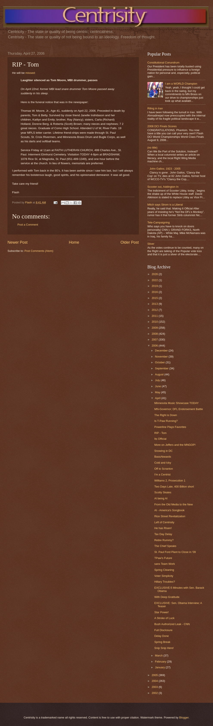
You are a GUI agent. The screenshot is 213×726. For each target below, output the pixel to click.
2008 (155, 333)
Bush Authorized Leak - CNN (172, 624)
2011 (155, 315)
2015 (155, 298)
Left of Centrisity (164, 522)
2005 (155, 675)
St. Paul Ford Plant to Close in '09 (175, 552)
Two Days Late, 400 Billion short (174, 486)
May (158, 392)
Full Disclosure (163, 630)
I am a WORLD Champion (181, 83)
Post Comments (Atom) (39, 250)
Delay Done (161, 636)
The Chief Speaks (165, 546)
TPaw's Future (163, 558)
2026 (155, 274)
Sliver (150, 243)
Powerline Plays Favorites (170, 427)
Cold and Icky (162, 462)
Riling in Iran (155, 108)
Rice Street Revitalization (169, 516)
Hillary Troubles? (164, 581)
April (158, 398)
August (159, 374)
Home (74, 242)
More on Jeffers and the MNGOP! (175, 444)
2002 (155, 693)
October (160, 362)
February (161, 661)
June (158, 386)
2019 (155, 286)
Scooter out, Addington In (163, 186)
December (161, 350)
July (158, 380)
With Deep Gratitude (166, 597)
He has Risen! (163, 528)
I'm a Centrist (162, 474)
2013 (155, 303)
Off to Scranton (163, 468)
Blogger (184, 717)
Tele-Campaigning (158, 222)
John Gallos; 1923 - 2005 (165, 168)
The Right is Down (165, 415)
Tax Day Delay (163, 534)
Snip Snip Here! (164, 648)
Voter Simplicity (163, 575)
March (159, 655)
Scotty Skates (162, 492)
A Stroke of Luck (164, 618)
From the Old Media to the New (173, 504)
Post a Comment (27, 224)
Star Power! (161, 612)
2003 (155, 687)
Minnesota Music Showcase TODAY (176, 403)
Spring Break (162, 642)
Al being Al (160, 498)
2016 (155, 292)
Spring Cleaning (164, 569)
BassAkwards (162, 456)
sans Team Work (164, 563)
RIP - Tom (160, 433)
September (162, 368)
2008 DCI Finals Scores (162, 126)
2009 (155, 327)
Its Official (160, 438)
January (160, 667)
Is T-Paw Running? (166, 421)
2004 (155, 681)
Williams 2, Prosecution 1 (169, 480)
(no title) (152, 147)
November (161, 356)
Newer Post (18, 242)
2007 (155, 339)
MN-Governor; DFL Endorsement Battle (178, 409)
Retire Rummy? (163, 540)
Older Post (129, 242)
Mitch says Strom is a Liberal (165, 204)
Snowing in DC (163, 450)
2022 (155, 280)
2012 (155, 309)
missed (30, 72)
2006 (155, 345)
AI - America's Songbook (169, 510)
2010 (155, 321)
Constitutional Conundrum (163, 62)
